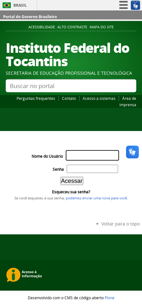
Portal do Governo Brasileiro (30, 16)
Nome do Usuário (47, 156)
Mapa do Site (102, 27)
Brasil (20, 5)
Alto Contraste (72, 27)
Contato (69, 98)
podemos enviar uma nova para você (96, 198)
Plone (110, 297)
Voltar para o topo (120, 224)
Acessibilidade (41, 27)
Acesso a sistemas (99, 98)
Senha (58, 169)
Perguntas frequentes (36, 98)
